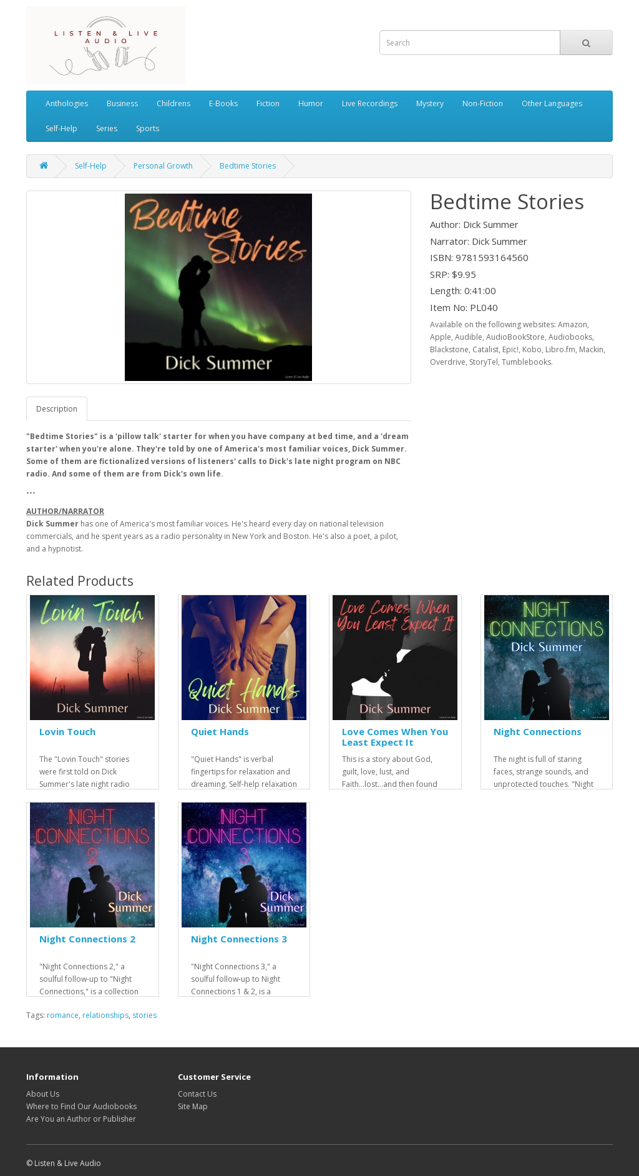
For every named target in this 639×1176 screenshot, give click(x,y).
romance (63, 1015)
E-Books (223, 103)
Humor (310, 103)
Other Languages (552, 103)
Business (122, 103)
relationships (105, 1015)
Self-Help (61, 128)
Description (56, 408)
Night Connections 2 (87, 938)
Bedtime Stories (248, 166)
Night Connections (538, 731)
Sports (147, 128)
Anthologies (67, 103)
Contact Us (197, 1094)
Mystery (430, 103)
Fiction (268, 103)
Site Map (193, 1106)
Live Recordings (370, 103)
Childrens (173, 103)
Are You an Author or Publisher (81, 1119)
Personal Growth (163, 166)
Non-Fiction (482, 103)
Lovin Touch (67, 731)
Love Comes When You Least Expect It (395, 736)
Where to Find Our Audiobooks (81, 1106)
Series (106, 128)
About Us (42, 1094)
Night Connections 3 (239, 938)
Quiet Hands (220, 731)
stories (144, 1015)
